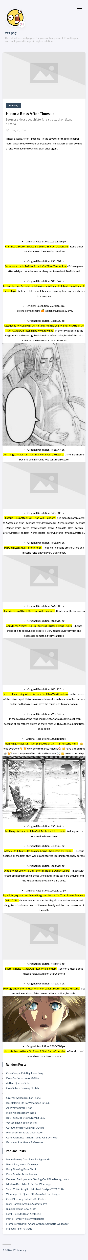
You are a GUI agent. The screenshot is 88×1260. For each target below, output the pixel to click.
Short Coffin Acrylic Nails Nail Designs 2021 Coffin (35, 1189)
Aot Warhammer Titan (19, 1107)
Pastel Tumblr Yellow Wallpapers (25, 1218)
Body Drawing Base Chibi (21, 1169)
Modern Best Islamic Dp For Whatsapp (28, 1184)
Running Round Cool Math (21, 1208)
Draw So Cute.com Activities (22, 1078)
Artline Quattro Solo (18, 1082)
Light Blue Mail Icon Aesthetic (23, 1213)
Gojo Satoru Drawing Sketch (22, 1087)
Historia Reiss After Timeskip (30, 113)
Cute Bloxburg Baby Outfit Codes (26, 1198)
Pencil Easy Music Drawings (22, 1164)
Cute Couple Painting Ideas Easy (24, 1073)
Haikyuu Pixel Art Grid (19, 1228)
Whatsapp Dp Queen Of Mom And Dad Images (33, 1193)
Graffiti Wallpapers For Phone (23, 1097)
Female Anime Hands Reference (24, 1142)
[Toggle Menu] (79, 8)
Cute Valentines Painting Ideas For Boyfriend (31, 1137)
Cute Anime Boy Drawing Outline (25, 1127)
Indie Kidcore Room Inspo (21, 1112)
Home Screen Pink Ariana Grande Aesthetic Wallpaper (37, 1223)
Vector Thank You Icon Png (21, 1122)
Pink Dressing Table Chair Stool (24, 1132)
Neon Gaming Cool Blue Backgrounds (28, 1159)
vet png (11, 33)
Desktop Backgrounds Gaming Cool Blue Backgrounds (38, 1179)
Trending (13, 105)
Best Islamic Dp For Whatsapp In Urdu (28, 1102)
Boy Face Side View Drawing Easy (25, 1117)
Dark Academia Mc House (21, 1174)
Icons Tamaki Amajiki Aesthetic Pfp (26, 1203)
